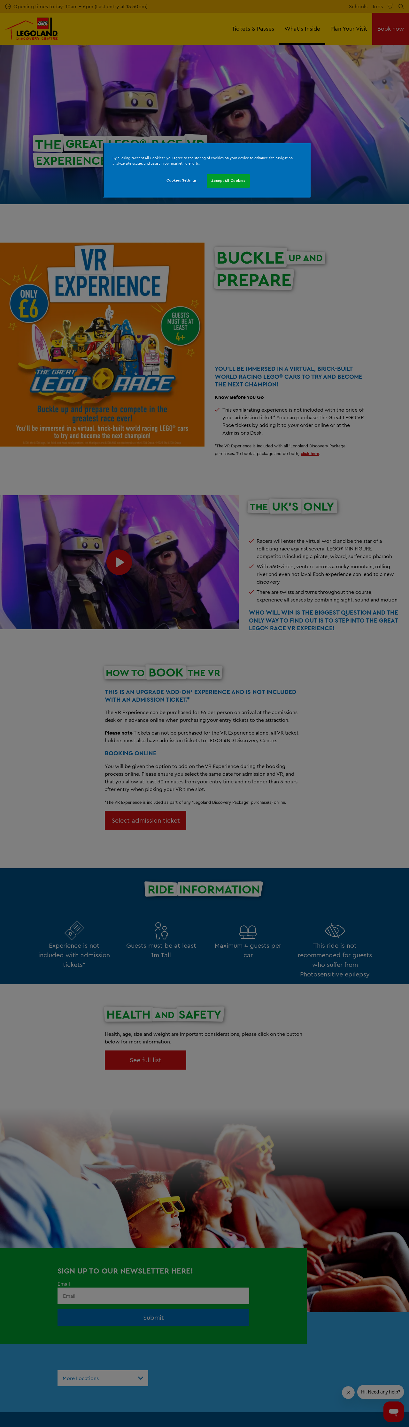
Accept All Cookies (228, 180)
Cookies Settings (181, 180)
